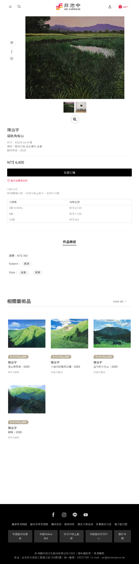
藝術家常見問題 (39, 524)
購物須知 (56, 524)
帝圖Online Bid (46, 536)
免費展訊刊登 (103, 524)
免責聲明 (99, 553)
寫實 (37, 272)
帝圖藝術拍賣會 (20, 536)
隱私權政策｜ (85, 553)
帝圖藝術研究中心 (99, 536)
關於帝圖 (122, 536)
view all (119, 301)
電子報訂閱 (120, 524)
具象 (23, 272)
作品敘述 (69, 242)
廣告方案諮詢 (85, 524)
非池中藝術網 (68, 7)
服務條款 (69, 524)
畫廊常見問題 (19, 524)
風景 (26, 263)
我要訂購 (69, 172)
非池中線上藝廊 (71, 536)
